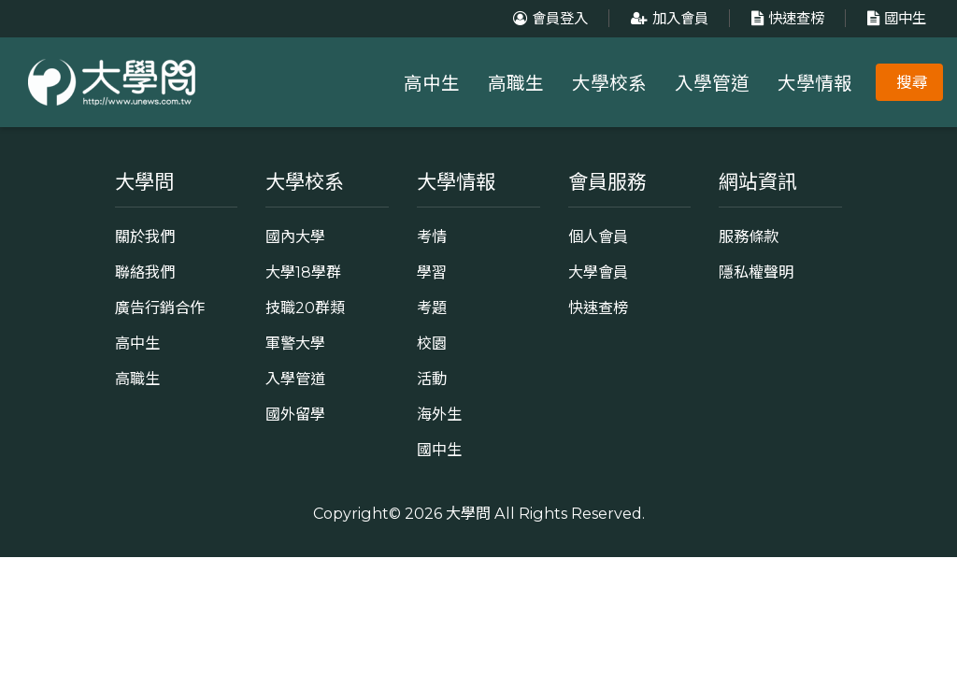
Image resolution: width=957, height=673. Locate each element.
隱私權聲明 (756, 272)
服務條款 (748, 236)
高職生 (516, 83)
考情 (432, 236)
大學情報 (815, 83)
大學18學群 (303, 272)
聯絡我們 (145, 272)
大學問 (468, 513)
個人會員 (598, 236)
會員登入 (548, 18)
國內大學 (295, 236)
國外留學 (295, 414)
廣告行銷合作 (160, 307)
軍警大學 (295, 343)
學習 (432, 272)
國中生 (894, 18)
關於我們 (145, 236)
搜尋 (912, 82)
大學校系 (609, 83)
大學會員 (598, 272)
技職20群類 (305, 307)
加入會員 (667, 18)
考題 (432, 307)
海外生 (439, 414)
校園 (432, 343)
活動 (432, 378)
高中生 (432, 83)
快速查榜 (785, 18)
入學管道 (712, 83)
